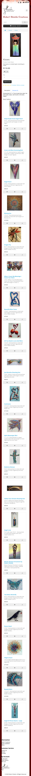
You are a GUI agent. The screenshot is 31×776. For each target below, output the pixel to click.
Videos (3, 745)
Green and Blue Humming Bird (13, 150)
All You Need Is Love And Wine (13, 341)
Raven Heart (8, 626)
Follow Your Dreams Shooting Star (14, 498)
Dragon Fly (7, 245)
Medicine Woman (9, 467)
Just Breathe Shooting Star (12, 372)
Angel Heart (8, 182)
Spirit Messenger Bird (10, 435)
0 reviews (13, 85)
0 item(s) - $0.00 (15, 26)
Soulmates (7, 404)
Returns (3, 752)
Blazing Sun (7, 213)
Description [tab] (7, 90)
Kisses (16, 30)
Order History (4, 760)
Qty (4, 75)
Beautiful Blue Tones (10, 309)
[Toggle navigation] (27, 10)
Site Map (3, 753)
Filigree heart (8, 657)
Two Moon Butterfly (10, 594)
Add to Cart (7, 81)
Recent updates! (5, 743)
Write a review (20, 85)
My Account (4, 759)
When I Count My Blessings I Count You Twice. (12, 277)
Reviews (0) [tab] (15, 90)
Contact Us (4, 750)
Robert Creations (5, 742)
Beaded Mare (8, 689)
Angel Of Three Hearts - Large (13, 721)
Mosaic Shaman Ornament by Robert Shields (13, 562)
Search (10, 30)
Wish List (3, 761)
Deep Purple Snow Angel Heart (13, 118)
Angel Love (7, 530)
